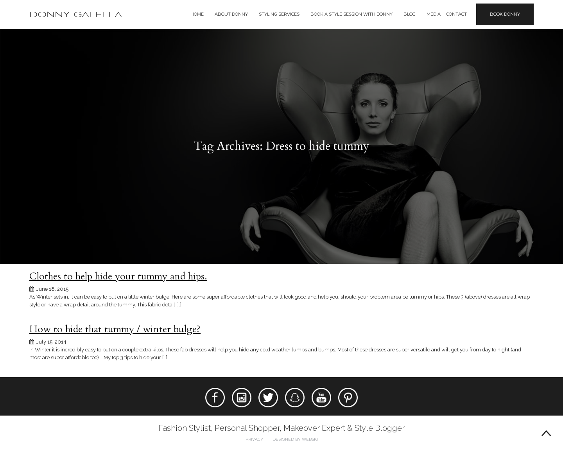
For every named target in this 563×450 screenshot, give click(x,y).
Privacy (254, 439)
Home (197, 14)
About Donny (231, 14)
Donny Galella (75, 14)
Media (434, 14)
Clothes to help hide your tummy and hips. (118, 276)
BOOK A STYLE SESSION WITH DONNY (351, 14)
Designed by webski (295, 439)
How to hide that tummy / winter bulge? (115, 329)
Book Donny (505, 14)
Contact (456, 14)
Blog (409, 14)
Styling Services (279, 14)
